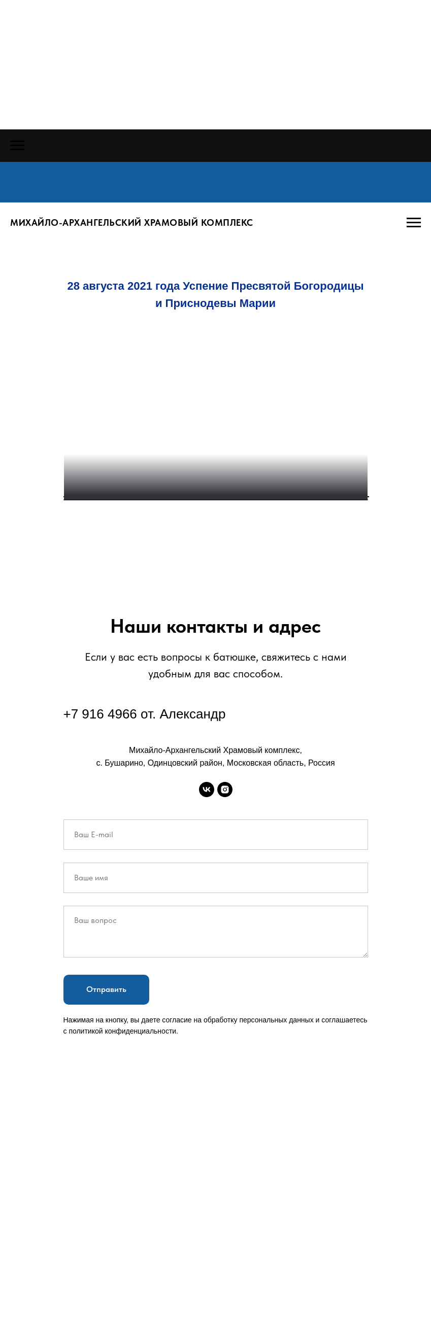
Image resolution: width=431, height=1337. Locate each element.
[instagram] (225, 1059)
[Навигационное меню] (17, 146)
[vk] (206, 1059)
